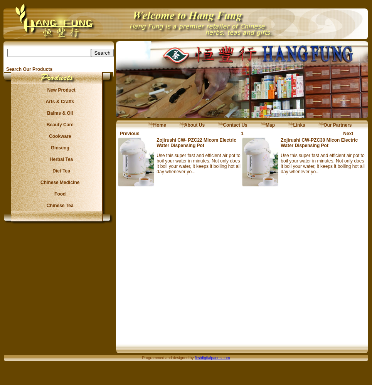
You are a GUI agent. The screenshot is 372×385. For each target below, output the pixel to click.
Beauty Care (58, 124)
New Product (59, 90)
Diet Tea (59, 171)
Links (296, 125)
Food (58, 194)
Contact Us (232, 125)
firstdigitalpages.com (212, 358)
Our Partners (335, 125)
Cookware (58, 136)
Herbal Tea (58, 159)
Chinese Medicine (59, 182)
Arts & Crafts (59, 101)
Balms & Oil (58, 113)
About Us (192, 125)
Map (268, 125)
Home (157, 125)
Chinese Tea (59, 205)
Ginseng (59, 148)
